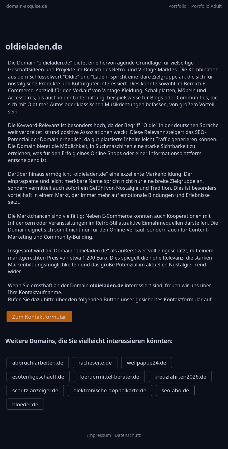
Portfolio (178, 6)
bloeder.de (25, 404)
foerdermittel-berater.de (109, 376)
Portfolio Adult (206, 6)
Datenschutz (128, 435)
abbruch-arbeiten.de (37, 362)
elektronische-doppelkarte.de (110, 390)
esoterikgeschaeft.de (38, 376)
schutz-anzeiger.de (35, 390)
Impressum (99, 435)
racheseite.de (95, 362)
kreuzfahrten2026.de (180, 376)
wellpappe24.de (146, 362)
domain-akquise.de (26, 6)
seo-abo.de (175, 390)
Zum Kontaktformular (39, 316)
